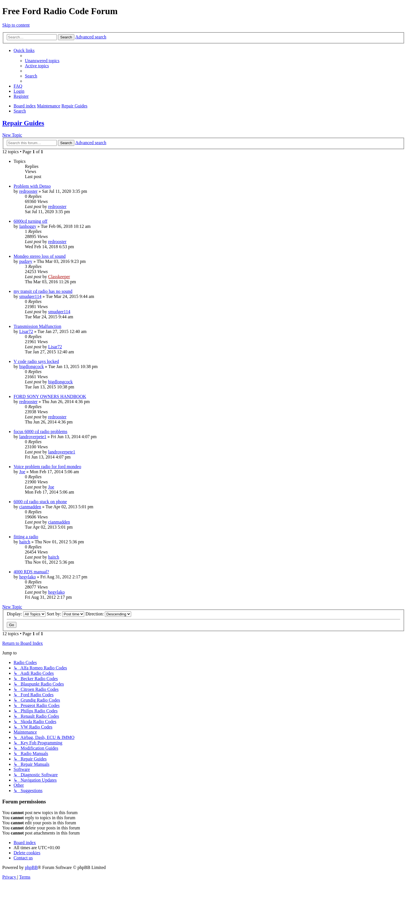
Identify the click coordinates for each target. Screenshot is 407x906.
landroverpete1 (32, 436)
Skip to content (16, 25)
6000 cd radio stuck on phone (40, 501)
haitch (24, 541)
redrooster (28, 191)
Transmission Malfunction (37, 326)
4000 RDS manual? (31, 571)
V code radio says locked (36, 361)
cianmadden (30, 506)
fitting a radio (26, 536)
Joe (22, 471)
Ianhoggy (27, 226)
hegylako (27, 576)
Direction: (108, 613)
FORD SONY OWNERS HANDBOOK (50, 396)
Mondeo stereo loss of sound (40, 256)
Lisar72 (26, 331)
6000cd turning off (30, 221)
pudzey (25, 261)
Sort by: (65, 613)
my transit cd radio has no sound (43, 291)
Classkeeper (59, 276)
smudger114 (30, 296)
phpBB (31, 867)
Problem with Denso (32, 186)
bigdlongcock (31, 366)
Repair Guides (23, 123)
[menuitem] (42, 60)
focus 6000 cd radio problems (40, 431)
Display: (26, 613)
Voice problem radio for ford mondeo (47, 466)
